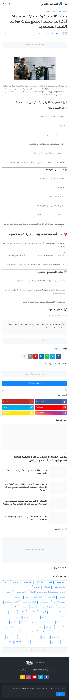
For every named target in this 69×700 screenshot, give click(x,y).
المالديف (33, 612)
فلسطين (14, 632)
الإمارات (37, 587)
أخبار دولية (40, 582)
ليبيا (63, 642)
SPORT (9, 642)
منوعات (36, 642)
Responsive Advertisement (34, 45)
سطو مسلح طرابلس (14, 627)
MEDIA (18, 642)
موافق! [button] (60, 694)
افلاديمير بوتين (59, 587)
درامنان (48, 627)
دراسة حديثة (60, 627)
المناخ (63, 617)
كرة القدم (24, 637)
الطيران (23, 607)
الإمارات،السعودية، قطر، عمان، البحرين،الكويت (48, 592)
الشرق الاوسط (47, 607)
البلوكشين (51, 597)
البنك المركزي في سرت (33, 597)
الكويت (43, 612)
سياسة (43, 632)
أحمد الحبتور (60, 582)
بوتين (26, 617)
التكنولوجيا (49, 12)
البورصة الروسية (59, 602)
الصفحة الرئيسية (60, 12)
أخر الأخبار (15, 582)
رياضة (30, 627)
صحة (34, 632)
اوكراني (44, 617)
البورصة (18, 597)
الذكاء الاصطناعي (11, 602)
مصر (46, 642)
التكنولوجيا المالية (29, 602)
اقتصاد (47, 587)
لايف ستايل (11, 637)
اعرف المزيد (16, 689)
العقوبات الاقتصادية (57, 612)
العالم (14, 607)
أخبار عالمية (28, 582)
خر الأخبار (14, 622)
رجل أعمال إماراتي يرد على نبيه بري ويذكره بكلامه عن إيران (26, 518)
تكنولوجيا (61, 622)
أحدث (64, 390)
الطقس (34, 607)
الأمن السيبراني (20, 592)
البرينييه (62, 597)
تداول (18, 617)
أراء (6, 582)
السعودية (61, 607)
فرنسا (25, 632)
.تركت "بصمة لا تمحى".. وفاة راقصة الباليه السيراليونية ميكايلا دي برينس (40, 459)
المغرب (13, 612)
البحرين (7, 592)
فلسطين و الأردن (58, 637)
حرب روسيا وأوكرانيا (29, 622)
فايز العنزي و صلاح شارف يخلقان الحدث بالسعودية (26, 472)
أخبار (50, 582)
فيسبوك (35, 637)
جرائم (52, 622)
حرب (43, 622)
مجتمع (54, 642)
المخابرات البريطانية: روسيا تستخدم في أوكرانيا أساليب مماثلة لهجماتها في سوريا (25, 502)
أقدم (5, 390)
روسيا (39, 627)
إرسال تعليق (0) (34, 383)
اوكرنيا (35, 617)
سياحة (53, 632)
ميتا (27, 642)
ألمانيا (23, 612)
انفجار (54, 617)
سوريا (63, 632)
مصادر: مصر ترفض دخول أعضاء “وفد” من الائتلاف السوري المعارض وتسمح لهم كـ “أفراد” (26, 487)
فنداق (45, 637)
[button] (66, 3)
